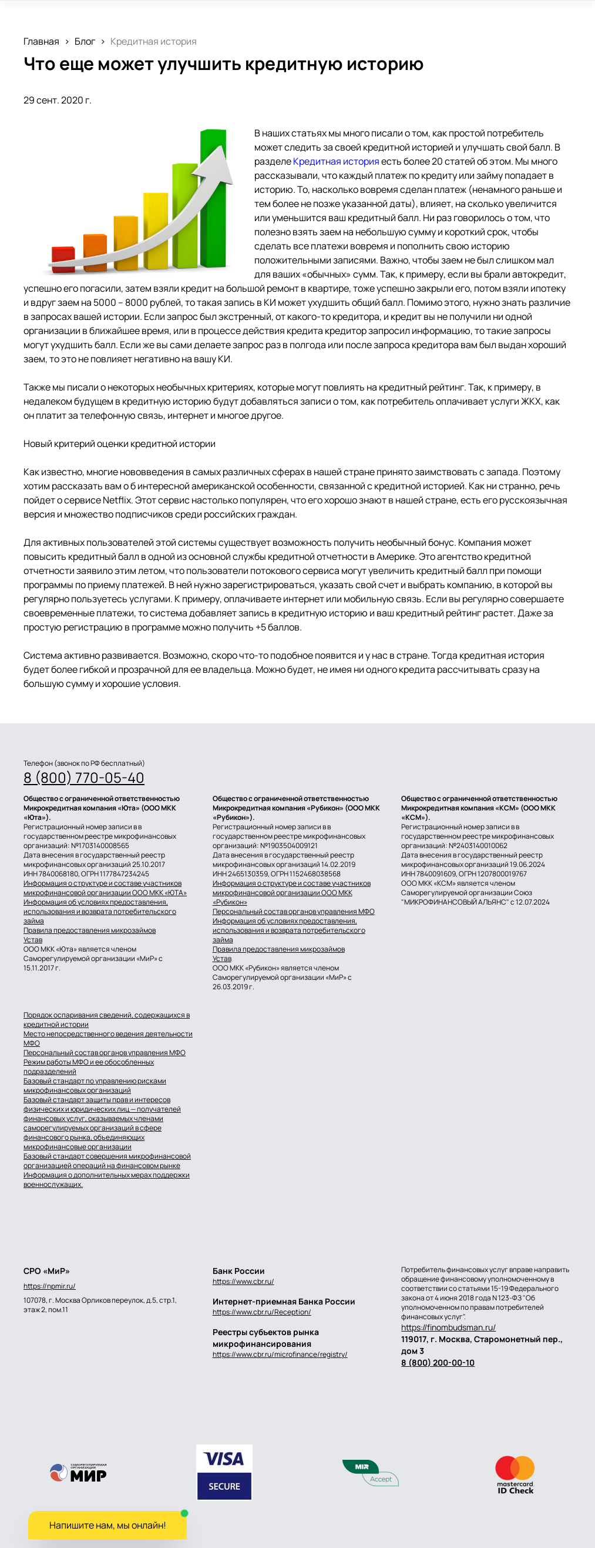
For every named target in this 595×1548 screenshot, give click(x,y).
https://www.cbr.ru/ (243, 1281)
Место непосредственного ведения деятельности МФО (108, 1038)
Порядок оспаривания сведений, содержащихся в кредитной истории (106, 1019)
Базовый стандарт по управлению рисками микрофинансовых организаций (94, 1085)
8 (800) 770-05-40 (83, 777)
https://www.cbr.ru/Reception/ (262, 1312)
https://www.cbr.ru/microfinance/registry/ (280, 1354)
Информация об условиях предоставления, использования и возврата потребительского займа (99, 912)
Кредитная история (336, 161)
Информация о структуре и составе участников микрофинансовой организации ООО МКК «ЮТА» (105, 888)
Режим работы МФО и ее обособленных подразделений (88, 1066)
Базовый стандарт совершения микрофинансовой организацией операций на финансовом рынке (107, 1161)
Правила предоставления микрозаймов (89, 930)
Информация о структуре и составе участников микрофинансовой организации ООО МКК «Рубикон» (292, 893)
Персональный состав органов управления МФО (294, 911)
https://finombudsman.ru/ (448, 1327)
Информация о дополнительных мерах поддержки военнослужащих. (106, 1179)
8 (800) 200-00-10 (438, 1362)
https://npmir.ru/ (49, 1286)
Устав (32, 940)
